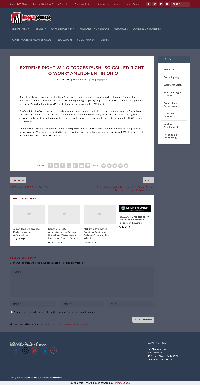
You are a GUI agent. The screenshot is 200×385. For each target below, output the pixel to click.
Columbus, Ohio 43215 (160, 359)
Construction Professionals (32, 40)
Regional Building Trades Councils (50, 4)
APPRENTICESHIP (61, 29)
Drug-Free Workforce (169, 115)
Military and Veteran (94, 29)
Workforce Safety (173, 85)
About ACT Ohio (18, 4)
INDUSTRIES (19, 29)
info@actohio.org (157, 349)
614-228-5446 (155, 352)
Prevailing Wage (172, 77)
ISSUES (39, 29)
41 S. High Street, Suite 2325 (163, 356)
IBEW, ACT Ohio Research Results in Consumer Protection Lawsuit (134, 220)
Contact (137, 4)
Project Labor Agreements (171, 105)
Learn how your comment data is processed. (74, 324)
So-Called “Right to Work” (172, 94)
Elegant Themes (30, 378)
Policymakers (86, 40)
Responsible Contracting (170, 136)
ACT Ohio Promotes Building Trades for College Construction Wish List (96, 234)
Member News (80, 79)
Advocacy (169, 69)
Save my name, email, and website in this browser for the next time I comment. (55, 312)
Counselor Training (147, 29)
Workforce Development (171, 126)
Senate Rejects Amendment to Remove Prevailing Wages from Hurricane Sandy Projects (63, 234)
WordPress (57, 378)
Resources (121, 29)
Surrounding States (108, 4)
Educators (65, 40)
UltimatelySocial (122, 383)
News (127, 4)
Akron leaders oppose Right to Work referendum (26, 232)
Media (104, 40)
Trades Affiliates (83, 4)
